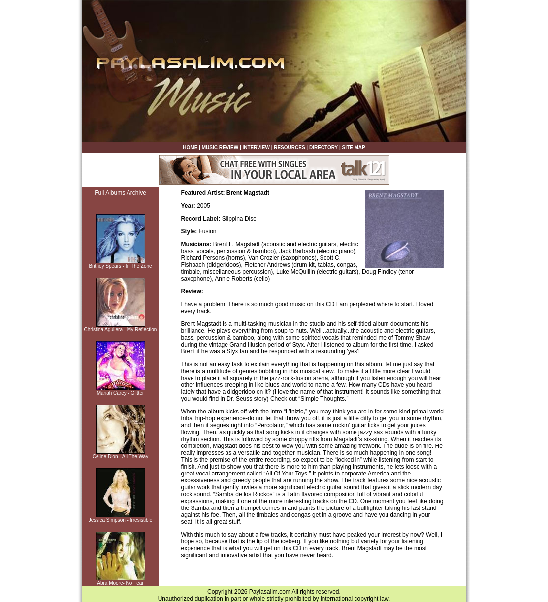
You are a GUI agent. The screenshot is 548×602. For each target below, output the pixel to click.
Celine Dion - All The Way (120, 456)
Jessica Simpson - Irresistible (120, 520)
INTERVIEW (255, 147)
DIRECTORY (323, 147)
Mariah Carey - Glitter (120, 393)
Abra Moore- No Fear (120, 583)
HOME (190, 147)
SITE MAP (353, 147)
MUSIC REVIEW (220, 147)
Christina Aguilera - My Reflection (120, 329)
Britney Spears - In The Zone (120, 266)
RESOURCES (289, 147)
